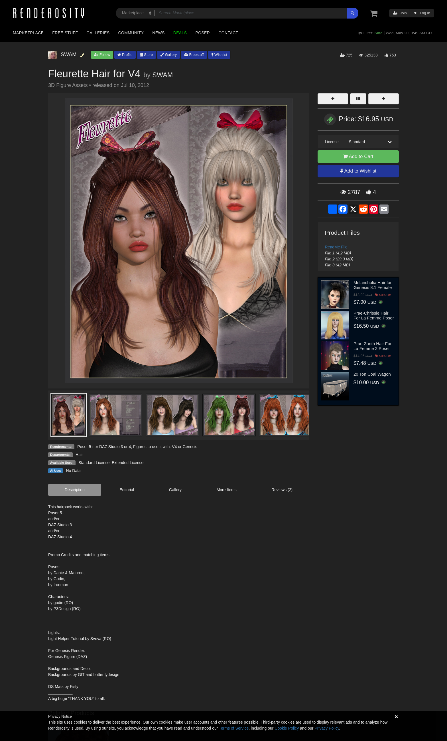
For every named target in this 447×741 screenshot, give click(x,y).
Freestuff (194, 54)
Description (75, 489)
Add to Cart (358, 156)
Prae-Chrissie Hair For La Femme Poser (373, 315)
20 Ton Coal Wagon (372, 374)
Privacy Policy (326, 728)
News (158, 33)
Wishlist (219, 54)
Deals (180, 33)
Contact (228, 33)
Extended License (127, 462)
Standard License (93, 462)
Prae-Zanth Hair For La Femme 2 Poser (372, 346)
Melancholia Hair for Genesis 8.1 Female (372, 285)
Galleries (97, 33)
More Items (227, 489)
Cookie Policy (287, 728)
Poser (202, 33)
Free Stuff (65, 33)
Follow (102, 54)
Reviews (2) (281, 489)
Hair (79, 454)
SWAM (162, 75)
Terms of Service (234, 728)
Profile (124, 54)
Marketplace (28, 33)
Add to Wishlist (358, 171)
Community (131, 33)
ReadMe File (336, 247)
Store (146, 54)
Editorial (126, 489)
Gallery (168, 54)
